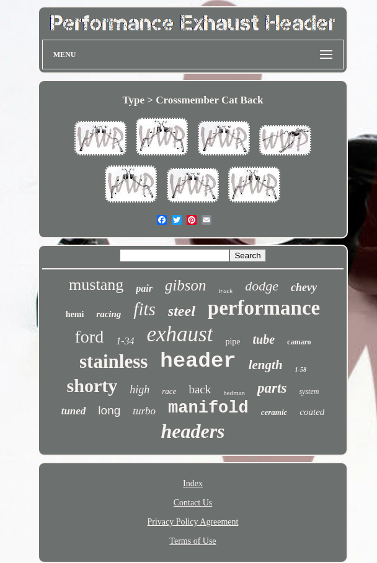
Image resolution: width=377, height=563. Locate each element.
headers (192, 431)
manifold (208, 408)
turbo (144, 411)
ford (89, 336)
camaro (299, 342)
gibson (185, 285)
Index (193, 483)
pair (144, 288)
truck (226, 290)
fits (144, 309)
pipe (232, 341)
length (266, 364)
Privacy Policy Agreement (193, 521)
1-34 (125, 341)
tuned (73, 411)
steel (181, 311)
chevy (304, 287)
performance (264, 308)
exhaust (179, 334)
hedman (234, 392)
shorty (92, 385)
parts (271, 388)
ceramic (274, 412)
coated (311, 412)
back (199, 389)
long (109, 410)
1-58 (300, 369)
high (139, 389)
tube (264, 339)
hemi (75, 314)
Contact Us (193, 502)
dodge (261, 286)
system (309, 391)
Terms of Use (192, 541)
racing (108, 314)
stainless (113, 361)
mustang (96, 285)
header (198, 361)
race (169, 391)
